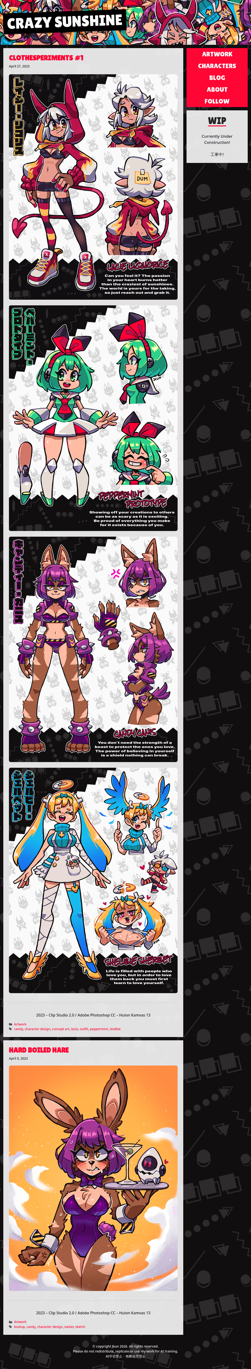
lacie (74, 1029)
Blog (217, 77)
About (217, 89)
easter (69, 1326)
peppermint (99, 1029)
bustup (19, 1326)
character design (37, 1029)
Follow (217, 101)
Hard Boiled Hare (39, 1050)
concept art (60, 1029)
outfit (84, 1029)
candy (18, 1029)
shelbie (115, 1029)
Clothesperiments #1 (46, 58)
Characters (217, 66)
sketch (80, 1326)
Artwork (20, 1024)
